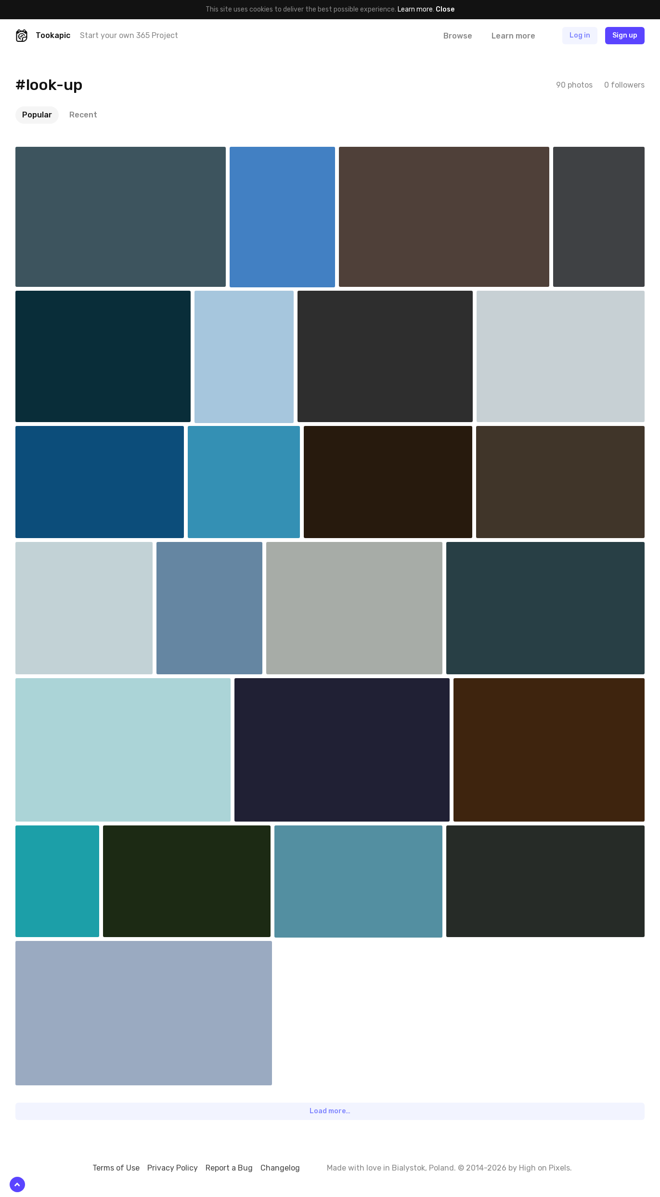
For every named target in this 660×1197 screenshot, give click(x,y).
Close (445, 9)
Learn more (415, 9)
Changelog (280, 1167)
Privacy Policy (172, 1167)
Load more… (330, 1111)
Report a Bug (229, 1167)
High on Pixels (544, 1167)
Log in (579, 35)
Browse (457, 35)
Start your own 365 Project (129, 35)
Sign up (624, 35)
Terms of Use (116, 1167)
